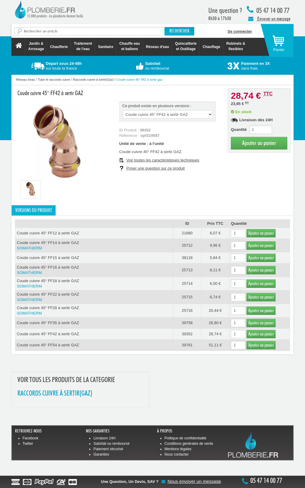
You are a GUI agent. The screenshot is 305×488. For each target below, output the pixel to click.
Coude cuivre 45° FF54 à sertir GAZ (48, 345)
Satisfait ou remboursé (111, 443)
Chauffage (211, 47)
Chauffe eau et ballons (129, 46)
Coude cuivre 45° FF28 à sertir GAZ (94, 311)
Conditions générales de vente (189, 443)
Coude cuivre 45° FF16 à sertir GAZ (94, 270)
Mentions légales (178, 449)
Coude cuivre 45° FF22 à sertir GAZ (94, 297)
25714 (187, 283)
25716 (187, 310)
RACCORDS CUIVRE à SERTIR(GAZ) (54, 393)
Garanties (101, 454)
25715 (187, 297)
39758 (187, 323)
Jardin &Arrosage (36, 46)
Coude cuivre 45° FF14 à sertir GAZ (94, 245)
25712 (187, 245)
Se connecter (240, 31)
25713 (187, 270)
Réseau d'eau (157, 47)
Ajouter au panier (259, 143)
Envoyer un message (269, 18)
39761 (187, 345)
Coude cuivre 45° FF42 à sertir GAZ (48, 334)
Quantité (239, 129)
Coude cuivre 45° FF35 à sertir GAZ (48, 323)
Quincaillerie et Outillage (186, 46)
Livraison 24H (104, 438)
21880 (187, 233)
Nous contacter (177, 454)
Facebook (30, 438)
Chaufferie (59, 47)
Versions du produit (33, 210)
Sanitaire (105, 47)
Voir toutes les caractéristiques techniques (162, 160)
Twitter (28, 443)
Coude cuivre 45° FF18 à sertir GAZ (94, 284)
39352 (187, 334)
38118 (187, 257)
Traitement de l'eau (83, 46)
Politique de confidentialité (185, 438)
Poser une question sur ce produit (155, 168)
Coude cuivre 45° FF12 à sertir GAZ (48, 233)
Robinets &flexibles (235, 46)
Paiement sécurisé (108, 449)
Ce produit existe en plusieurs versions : (157, 106)
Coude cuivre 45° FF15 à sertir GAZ (48, 257)
